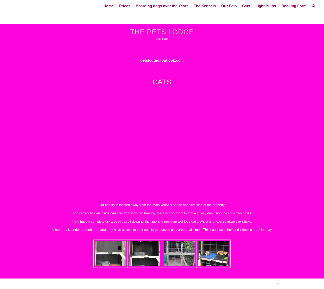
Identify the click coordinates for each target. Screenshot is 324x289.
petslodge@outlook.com (162, 60)
